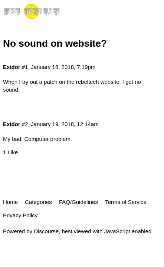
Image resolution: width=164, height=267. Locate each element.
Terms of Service (126, 202)
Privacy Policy (20, 215)
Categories (38, 202)
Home (10, 202)
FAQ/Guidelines (78, 202)
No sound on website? (55, 43)
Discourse (46, 231)
